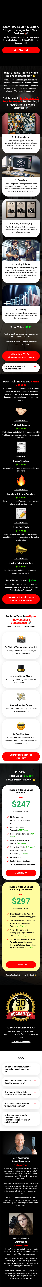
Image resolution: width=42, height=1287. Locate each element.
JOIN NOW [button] (21, 872)
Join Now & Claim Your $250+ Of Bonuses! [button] (21, 599)
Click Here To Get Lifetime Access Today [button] (21, 356)
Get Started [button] (21, 50)
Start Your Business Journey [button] (21, 756)
